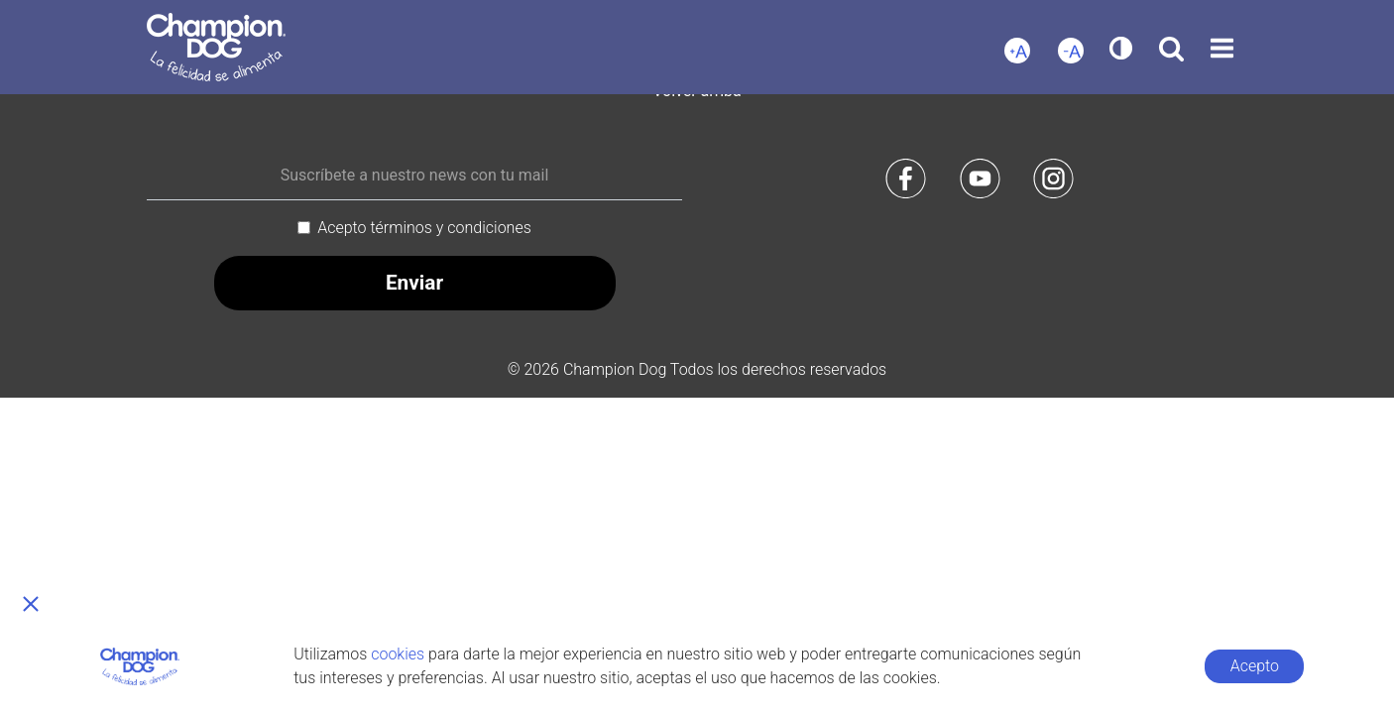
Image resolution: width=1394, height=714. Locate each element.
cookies (397, 654)
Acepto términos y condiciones (424, 227)
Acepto (1254, 665)
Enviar (414, 283)
